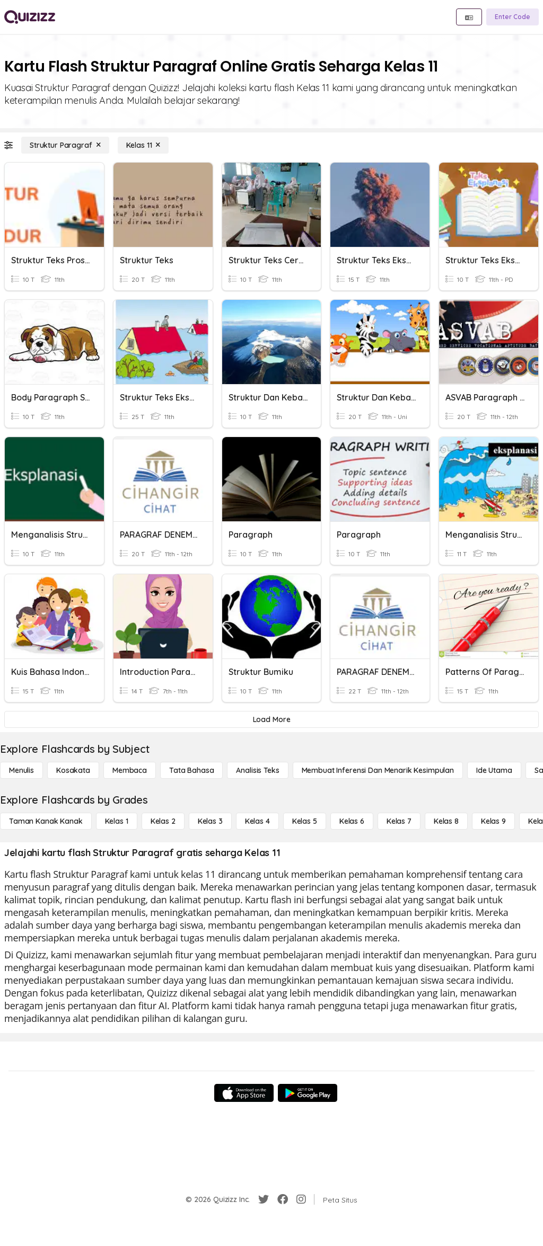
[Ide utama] (494, 770)
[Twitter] (263, 1199)
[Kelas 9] (493, 821)
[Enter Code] (512, 16)
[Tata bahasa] (191, 770)
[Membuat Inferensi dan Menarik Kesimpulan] (378, 770)
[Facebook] (282, 1199)
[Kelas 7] (399, 821)
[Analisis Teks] (257, 770)
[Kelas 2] (163, 821)
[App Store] (244, 1093)
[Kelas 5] (304, 821)
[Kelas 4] (257, 821)
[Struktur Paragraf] (65, 145)
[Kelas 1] (116, 821)
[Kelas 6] (351, 821)
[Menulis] (21, 770)
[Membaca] (129, 770)
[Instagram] (301, 1199)
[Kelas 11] (143, 145)
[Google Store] (307, 1093)
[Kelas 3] (210, 821)
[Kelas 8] (446, 821)
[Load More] (271, 719)
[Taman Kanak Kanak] (46, 821)
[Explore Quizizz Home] (29, 17)
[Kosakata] (73, 770)
